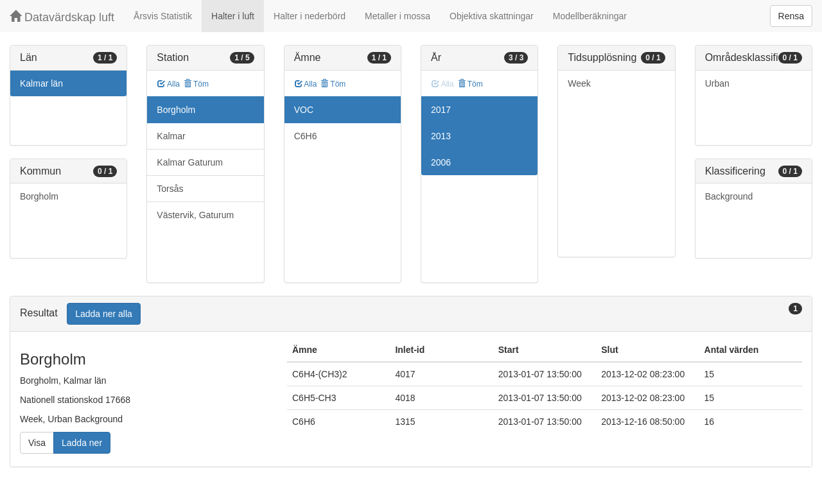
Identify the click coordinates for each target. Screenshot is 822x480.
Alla (168, 84)
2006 (441, 162)
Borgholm (39, 196)
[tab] (411, 314)
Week (579, 83)
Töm (196, 84)
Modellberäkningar (590, 16)
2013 (441, 136)
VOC (303, 110)
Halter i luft (232, 16)
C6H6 (305, 136)
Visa (37, 443)
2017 (441, 110)
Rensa (791, 16)
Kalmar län (41, 83)
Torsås (170, 189)
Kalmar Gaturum (190, 162)
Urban (717, 83)
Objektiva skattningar (492, 16)
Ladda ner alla (103, 314)
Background (729, 196)
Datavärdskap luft (62, 17)
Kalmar (171, 136)
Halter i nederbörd (309, 16)
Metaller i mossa (397, 16)
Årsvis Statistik (163, 16)
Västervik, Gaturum (195, 215)
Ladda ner (82, 443)
